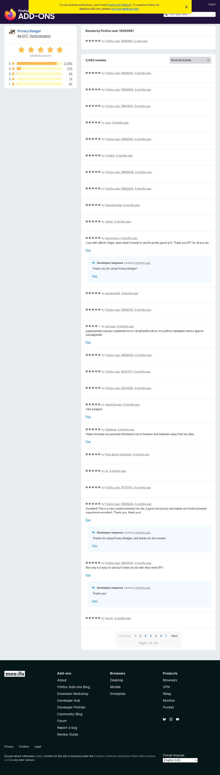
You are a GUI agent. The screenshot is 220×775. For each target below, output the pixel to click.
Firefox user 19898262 (119, 73)
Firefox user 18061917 (118, 371)
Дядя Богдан (113, 404)
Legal (37, 746)
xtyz (108, 122)
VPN (166, 687)
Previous (125, 636)
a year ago (140, 41)
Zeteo (109, 221)
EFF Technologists (36, 36)
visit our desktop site (124, 8)
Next (174, 636)
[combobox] (190, 14)
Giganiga (110, 429)
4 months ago (143, 139)
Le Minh (110, 155)
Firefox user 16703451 (119, 487)
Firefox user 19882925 (119, 188)
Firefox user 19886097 (119, 139)
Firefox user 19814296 (119, 388)
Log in (212, 4)
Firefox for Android (119, 4)
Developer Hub (68, 700)
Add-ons (64, 673)
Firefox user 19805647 (119, 563)
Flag (88, 250)
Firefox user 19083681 (119, 41)
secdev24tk (112, 293)
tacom (109, 618)
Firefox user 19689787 (119, 309)
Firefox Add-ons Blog (73, 687)
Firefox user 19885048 (119, 172)
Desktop (116, 680)
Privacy (8, 746)
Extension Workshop (72, 694)
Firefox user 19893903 (119, 89)
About (62, 680)
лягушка (110, 326)
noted (38, 756)
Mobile (115, 687)
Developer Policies (71, 707)
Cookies (24, 746)
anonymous (112, 238)
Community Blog (69, 714)
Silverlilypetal (113, 205)
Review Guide (67, 734)
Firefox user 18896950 (119, 355)
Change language (173, 755)
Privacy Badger (29, 31)
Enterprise (117, 694)
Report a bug (67, 728)
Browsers (170, 680)
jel (106, 470)
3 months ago (143, 73)
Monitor (169, 700)
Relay (167, 694)
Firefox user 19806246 (119, 503)
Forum (62, 721)
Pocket (168, 707)
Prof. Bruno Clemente (118, 454)
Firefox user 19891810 (119, 106)
